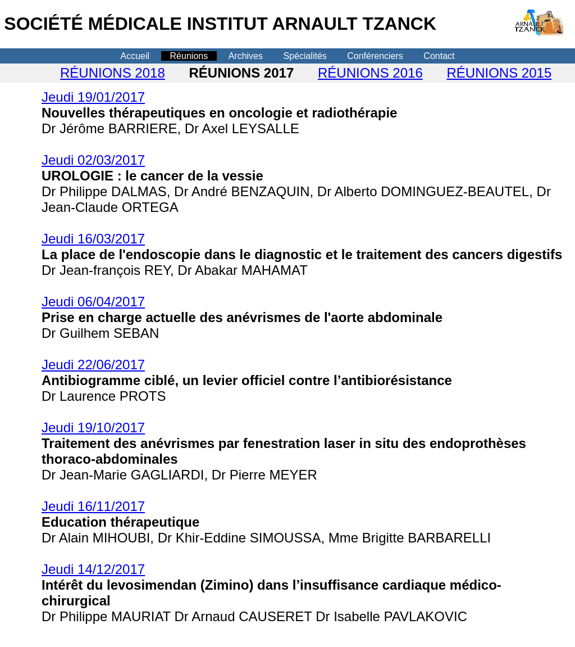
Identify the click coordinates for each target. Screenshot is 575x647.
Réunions (189, 56)
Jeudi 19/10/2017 (93, 427)
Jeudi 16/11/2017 (93, 506)
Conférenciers (375, 56)
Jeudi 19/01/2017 (93, 97)
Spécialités (304, 56)
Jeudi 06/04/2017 (93, 301)
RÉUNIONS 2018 (112, 72)
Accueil (135, 56)
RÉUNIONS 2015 (499, 72)
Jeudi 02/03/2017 (93, 160)
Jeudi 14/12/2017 (93, 569)
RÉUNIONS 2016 (370, 72)
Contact (438, 56)
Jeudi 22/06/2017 (93, 364)
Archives (246, 56)
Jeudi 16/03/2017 (93, 238)
